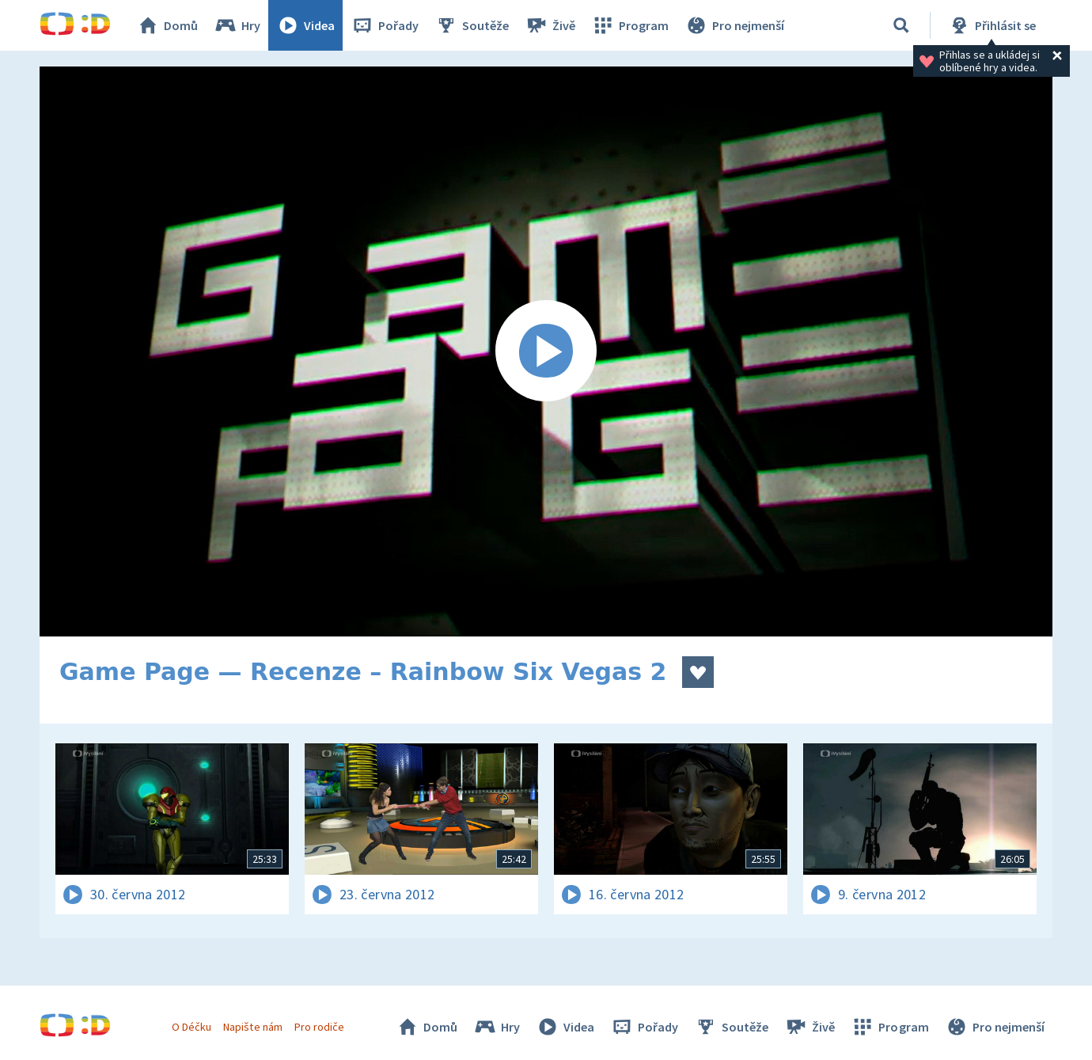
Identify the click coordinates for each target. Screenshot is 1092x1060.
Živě (550, 25)
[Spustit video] (546, 351)
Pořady (385, 25)
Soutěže (471, 25)
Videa (305, 25)
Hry (237, 25)
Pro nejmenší (734, 25)
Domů (167, 25)
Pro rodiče (319, 1027)
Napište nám (252, 1027)
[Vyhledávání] (901, 25)
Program (630, 25)
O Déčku (191, 1027)
